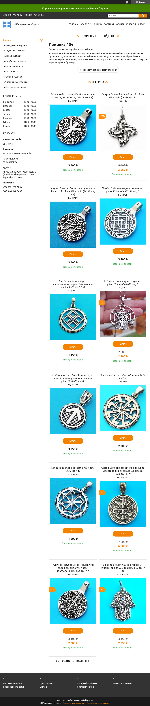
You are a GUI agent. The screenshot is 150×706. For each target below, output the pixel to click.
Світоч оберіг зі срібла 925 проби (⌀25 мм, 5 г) (123, 377)
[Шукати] (143, 16)
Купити (73, 157)
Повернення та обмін (13, 687)
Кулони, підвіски (13, 77)
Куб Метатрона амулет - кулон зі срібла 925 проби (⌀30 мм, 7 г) (123, 283)
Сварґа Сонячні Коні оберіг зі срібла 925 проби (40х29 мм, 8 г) (123, 96)
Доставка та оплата (12, 683)
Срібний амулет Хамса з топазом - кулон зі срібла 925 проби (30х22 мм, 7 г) (123, 567)
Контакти (131, 24)
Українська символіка (16, 82)
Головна (73, 24)
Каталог (84, 24)
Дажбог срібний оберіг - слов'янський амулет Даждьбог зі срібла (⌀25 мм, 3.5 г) (73, 284)
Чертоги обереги (14, 66)
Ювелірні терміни (85, 687)
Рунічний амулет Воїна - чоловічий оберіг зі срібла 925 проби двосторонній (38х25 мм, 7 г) (73, 567)
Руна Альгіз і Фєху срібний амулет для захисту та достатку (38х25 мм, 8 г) (73, 96)
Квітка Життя (12, 71)
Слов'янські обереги (15, 61)
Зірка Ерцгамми (13, 56)
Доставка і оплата (114, 24)
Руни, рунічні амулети (16, 45)
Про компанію (47, 683)
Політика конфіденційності (98, 703)
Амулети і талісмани (15, 50)
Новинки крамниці (122, 683)
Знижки (98, 24)
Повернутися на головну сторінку (99, 70)
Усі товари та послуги (71, 661)
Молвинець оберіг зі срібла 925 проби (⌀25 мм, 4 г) (73, 469)
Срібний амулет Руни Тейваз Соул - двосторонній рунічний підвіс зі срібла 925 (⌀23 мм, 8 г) (73, 378)
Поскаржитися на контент (74, 703)
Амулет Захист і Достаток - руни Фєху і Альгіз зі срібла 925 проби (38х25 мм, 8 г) (73, 191)
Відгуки (141, 24)
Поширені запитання (87, 683)
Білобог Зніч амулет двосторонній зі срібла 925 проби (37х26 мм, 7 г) (123, 190)
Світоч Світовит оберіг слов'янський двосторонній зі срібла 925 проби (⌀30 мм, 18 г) (122, 470)
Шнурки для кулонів (15, 87)
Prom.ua (89, 700)
